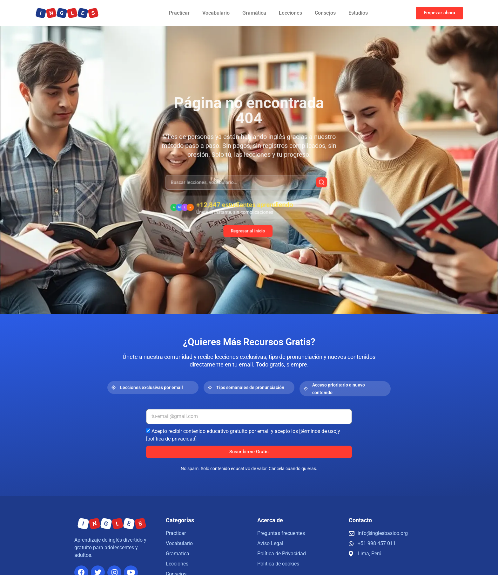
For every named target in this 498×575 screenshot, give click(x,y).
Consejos (325, 13)
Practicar (179, 13)
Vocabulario (216, 13)
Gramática (254, 13)
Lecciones (290, 13)
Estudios (358, 13)
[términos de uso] (318, 431)
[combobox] (248, 188)
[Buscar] (305, 188)
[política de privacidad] (171, 438)
